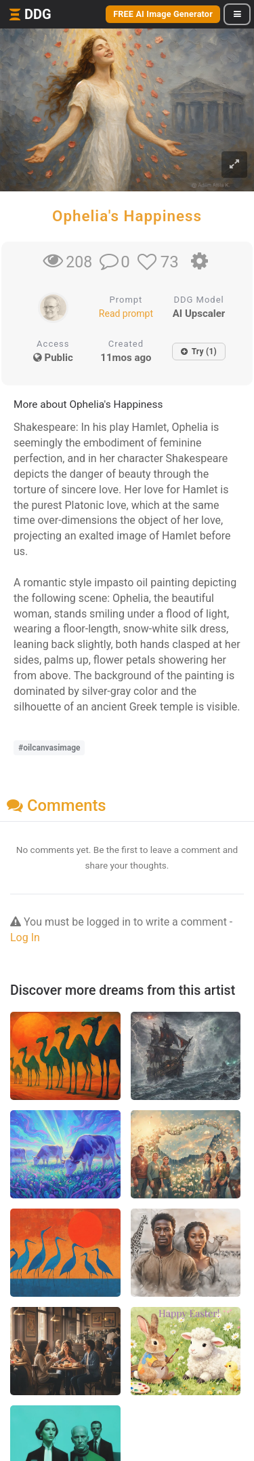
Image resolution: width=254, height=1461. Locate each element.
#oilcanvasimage (49, 748)
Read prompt (126, 313)
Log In (25, 937)
